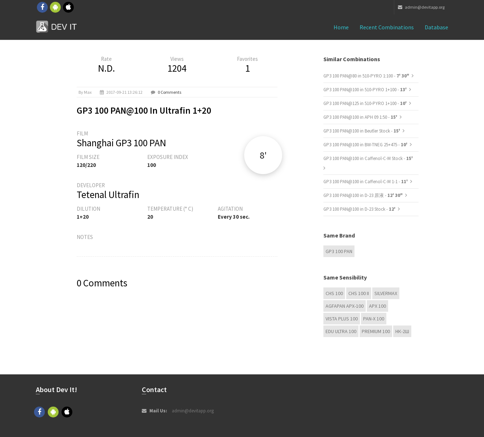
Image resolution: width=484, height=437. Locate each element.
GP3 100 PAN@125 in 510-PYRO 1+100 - (365, 103)
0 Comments (169, 92)
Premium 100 (376, 331)
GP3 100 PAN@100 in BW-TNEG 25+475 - (365, 145)
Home (341, 27)
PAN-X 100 (373, 318)
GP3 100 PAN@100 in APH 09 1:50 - (360, 117)
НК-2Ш (402, 331)
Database (436, 27)
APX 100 (377, 306)
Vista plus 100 (342, 318)
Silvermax (385, 293)
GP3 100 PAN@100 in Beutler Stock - (362, 131)
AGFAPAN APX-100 (345, 306)
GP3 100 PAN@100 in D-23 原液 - (363, 195)
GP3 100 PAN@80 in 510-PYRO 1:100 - (366, 76)
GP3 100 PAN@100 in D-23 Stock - (359, 209)
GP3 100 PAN (339, 251)
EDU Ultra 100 (341, 331)
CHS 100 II (358, 293)
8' (263, 155)
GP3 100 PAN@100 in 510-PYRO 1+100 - (365, 90)
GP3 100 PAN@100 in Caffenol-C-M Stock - (368, 158)
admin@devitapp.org (421, 7)
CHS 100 (334, 293)
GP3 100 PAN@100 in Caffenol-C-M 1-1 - (366, 181)
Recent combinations (387, 27)
